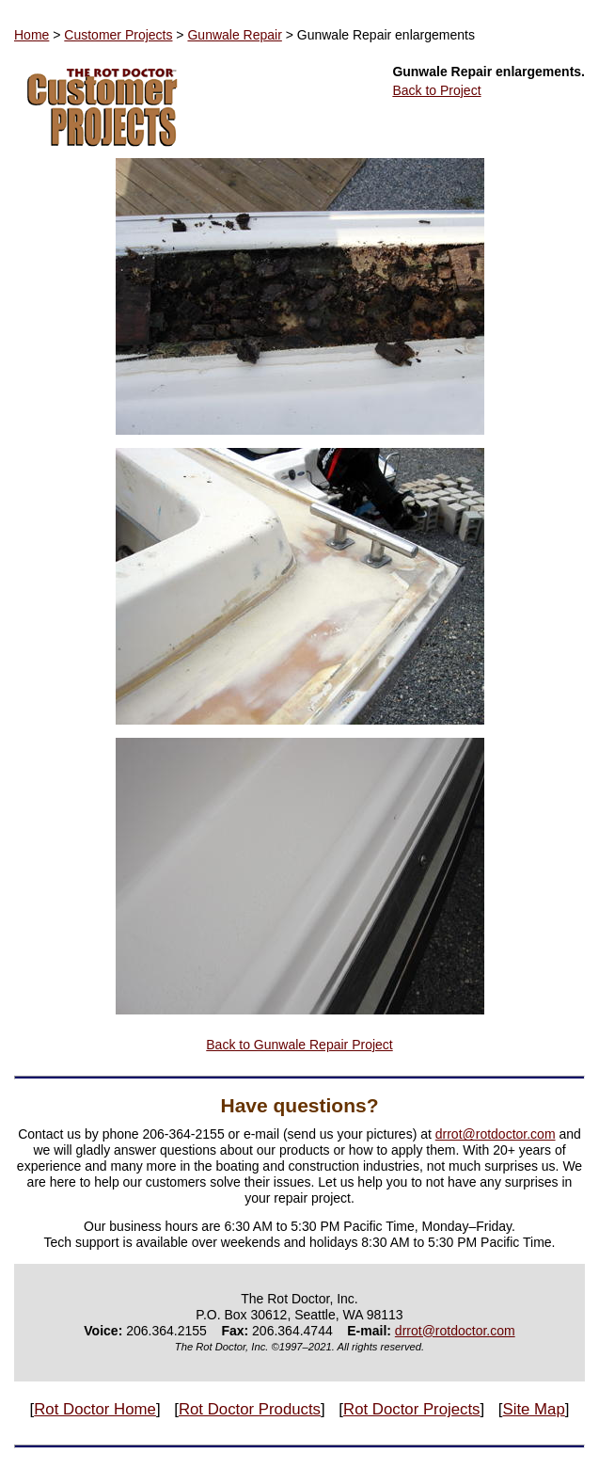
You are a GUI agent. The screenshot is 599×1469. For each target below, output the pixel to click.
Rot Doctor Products (250, 1409)
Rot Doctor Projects (411, 1409)
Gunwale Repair (234, 34)
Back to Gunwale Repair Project (299, 1044)
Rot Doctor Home (95, 1409)
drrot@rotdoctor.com (495, 1134)
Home (31, 34)
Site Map (534, 1409)
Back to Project (436, 90)
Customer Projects (118, 34)
